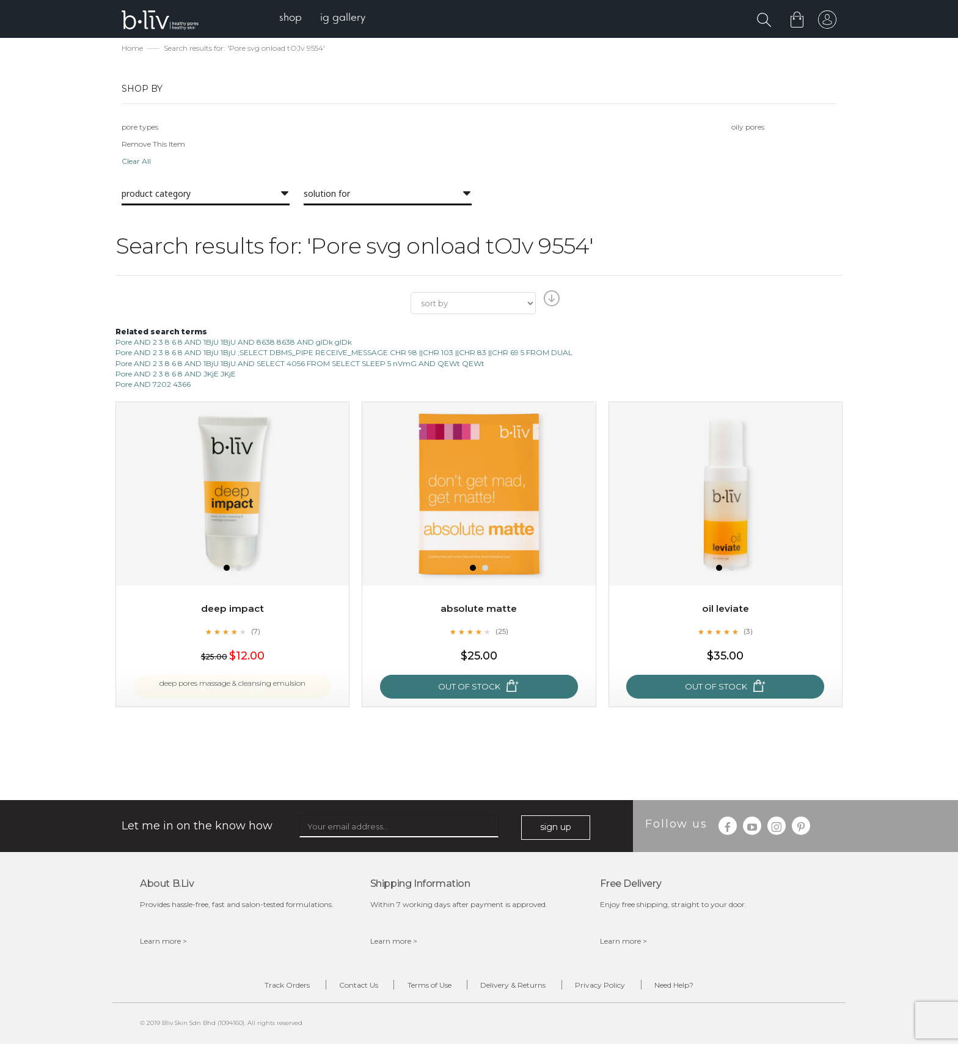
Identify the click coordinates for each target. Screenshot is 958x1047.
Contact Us (344, 987)
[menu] (326, 18)
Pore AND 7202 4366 (153, 385)
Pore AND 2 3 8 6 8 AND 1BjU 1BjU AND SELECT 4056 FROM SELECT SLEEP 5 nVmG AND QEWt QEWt (299, 364)
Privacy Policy (614, 987)
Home (132, 49)
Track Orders (264, 987)
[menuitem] (294, 18)
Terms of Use (425, 987)
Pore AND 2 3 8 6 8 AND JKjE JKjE (175, 375)
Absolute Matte (479, 609)
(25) (501, 632)
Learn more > (163, 942)
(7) (255, 632)
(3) (748, 632)
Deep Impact (232, 609)
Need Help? (697, 987)
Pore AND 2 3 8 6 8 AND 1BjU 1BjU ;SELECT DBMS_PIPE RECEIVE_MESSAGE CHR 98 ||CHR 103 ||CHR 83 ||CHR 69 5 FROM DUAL (343, 354)
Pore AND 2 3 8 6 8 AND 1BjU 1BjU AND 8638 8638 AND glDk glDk (233, 343)
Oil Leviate (725, 609)
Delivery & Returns (517, 987)
